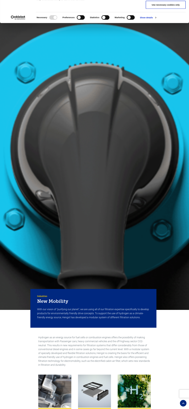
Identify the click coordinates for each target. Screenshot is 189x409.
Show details (146, 38)
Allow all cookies (165, 7)
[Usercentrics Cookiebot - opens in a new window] (18, 38)
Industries (42, 296)
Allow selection (165, 16)
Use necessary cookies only (166, 25)
